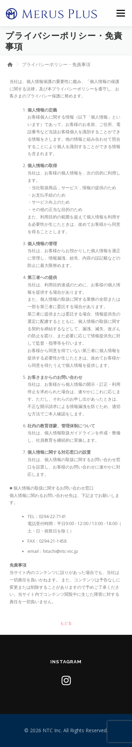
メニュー (120, 13)
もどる (66, 623)
